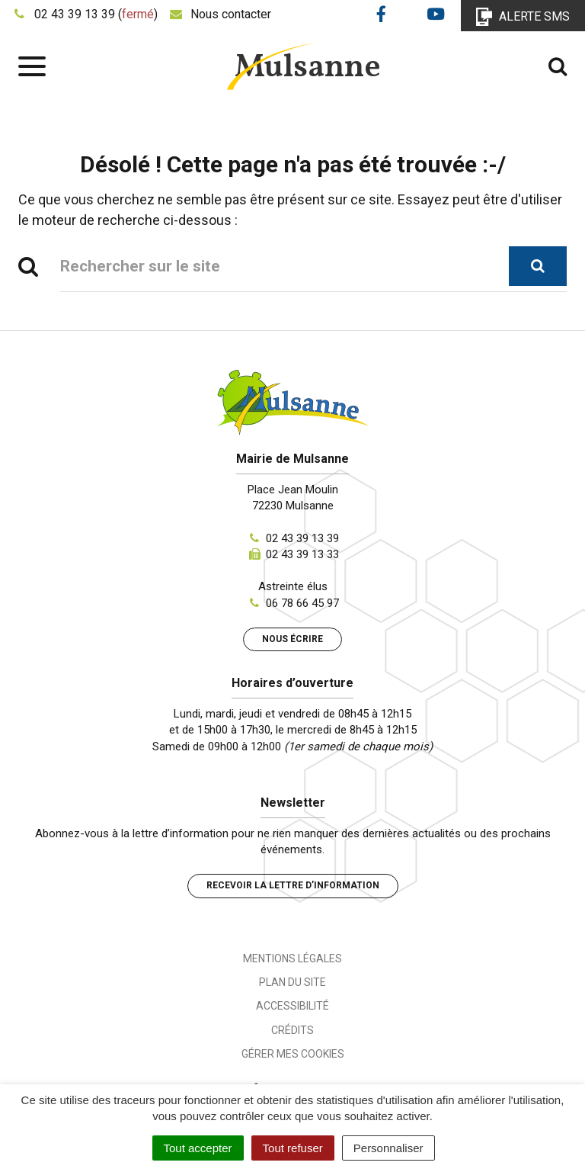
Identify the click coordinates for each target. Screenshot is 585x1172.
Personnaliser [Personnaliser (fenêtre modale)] (388, 1147)
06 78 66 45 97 (302, 603)
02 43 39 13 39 (302, 538)
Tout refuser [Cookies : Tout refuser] (293, 1147)
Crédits (292, 1030)
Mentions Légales (292, 958)
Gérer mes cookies (292, 1054)
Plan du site (292, 982)
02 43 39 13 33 (302, 554)
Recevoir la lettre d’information (292, 885)
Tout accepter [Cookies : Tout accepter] (198, 1147)
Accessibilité (292, 1006)
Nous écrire (292, 639)
